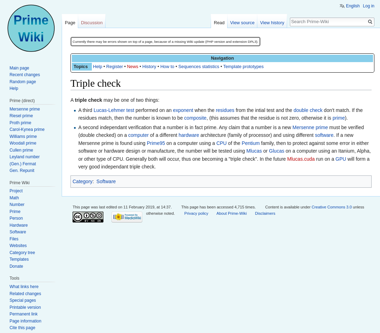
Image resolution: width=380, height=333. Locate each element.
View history (272, 22)
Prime (14, 211)
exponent (183, 110)
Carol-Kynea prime (27, 129)
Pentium (251, 143)
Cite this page (22, 327)
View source (242, 22)
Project (15, 190)
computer (138, 135)
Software (106, 181)
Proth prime (20, 122)
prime (339, 118)
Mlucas (254, 151)
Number (17, 204)
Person (16, 218)
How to (167, 66)
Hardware (18, 225)
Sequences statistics (198, 66)
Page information (25, 321)
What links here (24, 286)
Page (70, 22)
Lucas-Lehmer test (114, 110)
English (353, 6)
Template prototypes (243, 66)
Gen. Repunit (21, 170)
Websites (18, 245)
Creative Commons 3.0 (332, 207)
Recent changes (24, 74)
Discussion (92, 22)
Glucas (276, 151)
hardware (189, 135)
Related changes (25, 293)
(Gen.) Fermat (22, 163)
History (149, 66)
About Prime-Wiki (232, 213)
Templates (19, 259)
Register (114, 66)
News (132, 66)
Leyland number (24, 156)
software (324, 135)
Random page (22, 81)
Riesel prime (21, 115)
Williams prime (23, 136)
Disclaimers (265, 213)
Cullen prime (21, 150)
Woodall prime (22, 143)
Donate (16, 266)
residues (225, 110)
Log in (368, 6)
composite (195, 118)
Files (13, 239)
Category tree (22, 252)
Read (219, 22)
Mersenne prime (310, 127)
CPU (221, 143)
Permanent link (23, 314)
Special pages (22, 300)
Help (97, 66)
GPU (340, 159)
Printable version (25, 307)
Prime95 (156, 143)
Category (83, 181)
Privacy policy (196, 213)
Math (14, 197)
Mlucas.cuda (301, 159)
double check (308, 110)
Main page (19, 68)
